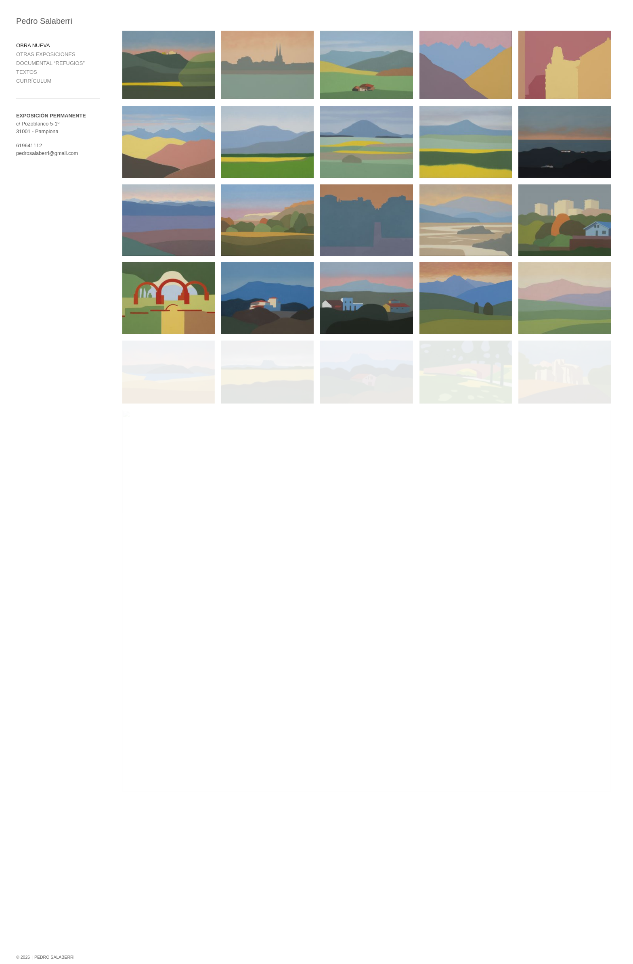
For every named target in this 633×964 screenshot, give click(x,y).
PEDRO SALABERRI (54, 957)
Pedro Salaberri (44, 21)
